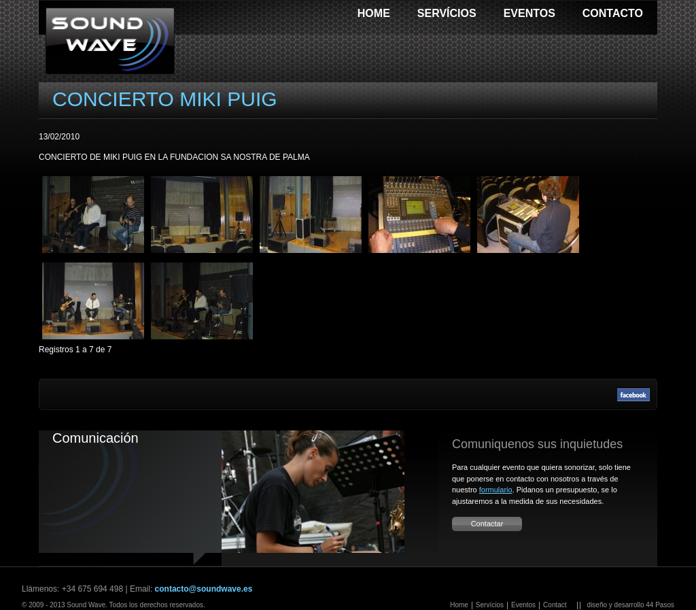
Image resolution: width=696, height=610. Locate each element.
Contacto (612, 13)
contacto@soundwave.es (204, 589)
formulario (495, 490)
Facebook (633, 394)
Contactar (487, 524)
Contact (554, 605)
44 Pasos (660, 605)
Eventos (529, 13)
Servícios (446, 13)
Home (374, 13)
